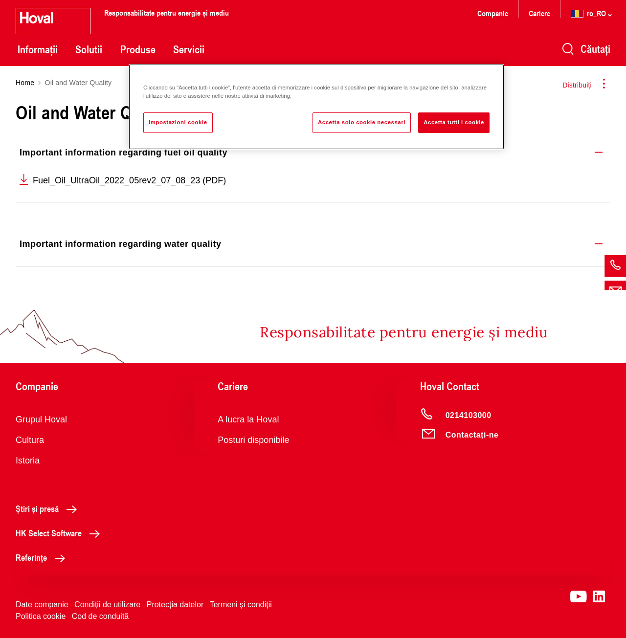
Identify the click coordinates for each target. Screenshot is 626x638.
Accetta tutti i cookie (454, 122)
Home (25, 83)
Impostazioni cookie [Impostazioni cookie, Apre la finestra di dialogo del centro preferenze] (178, 122)
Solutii (88, 49)
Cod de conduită (100, 616)
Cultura (30, 440)
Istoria (28, 460)
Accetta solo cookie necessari (361, 122)
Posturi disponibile (253, 440)
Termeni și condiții (241, 604)
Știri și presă (49, 508)
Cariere (539, 13)
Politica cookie (41, 616)
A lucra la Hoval (248, 419)
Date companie (42, 604)
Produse (138, 49)
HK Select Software (60, 533)
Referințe (43, 557)
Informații (38, 49)
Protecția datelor (175, 604)
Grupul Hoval (41, 419)
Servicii (188, 49)
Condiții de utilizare (107, 604)
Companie (492, 13)
